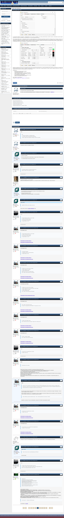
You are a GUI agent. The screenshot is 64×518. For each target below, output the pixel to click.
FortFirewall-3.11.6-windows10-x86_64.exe (26, 417)
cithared (24, 142)
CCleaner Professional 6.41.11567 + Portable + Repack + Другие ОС (5, 34)
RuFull (24, 164)
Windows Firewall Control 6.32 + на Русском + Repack (20, 105)
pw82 (24, 129)
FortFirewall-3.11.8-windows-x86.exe (25, 325)
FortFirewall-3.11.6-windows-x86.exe (25, 416)
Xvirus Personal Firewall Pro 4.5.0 (18, 100)
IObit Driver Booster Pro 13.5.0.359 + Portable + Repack (5, 41)
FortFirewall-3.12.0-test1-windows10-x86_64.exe (27, 295)
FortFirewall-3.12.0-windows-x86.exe (25, 276)
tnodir (25, 153)
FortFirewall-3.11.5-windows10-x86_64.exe (26, 433)
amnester (24, 245)
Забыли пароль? (3, 20)
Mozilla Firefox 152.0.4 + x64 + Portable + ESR (5, 26)
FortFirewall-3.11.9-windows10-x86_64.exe (26, 311)
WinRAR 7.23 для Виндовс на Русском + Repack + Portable (5, 32)
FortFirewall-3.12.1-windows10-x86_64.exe (26, 259)
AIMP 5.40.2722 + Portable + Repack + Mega (5, 38)
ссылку (27, 503)
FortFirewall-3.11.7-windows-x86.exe (25, 341)
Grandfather (25, 177)
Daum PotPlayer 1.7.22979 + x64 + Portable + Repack (5, 36)
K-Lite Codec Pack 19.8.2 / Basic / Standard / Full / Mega (5, 40)
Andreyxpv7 (25, 474)
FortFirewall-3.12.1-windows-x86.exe (25, 257)
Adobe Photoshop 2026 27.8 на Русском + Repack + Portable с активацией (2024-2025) (5, 28)
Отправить (17, 122)
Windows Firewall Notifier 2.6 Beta (18, 104)
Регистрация (8, 20)
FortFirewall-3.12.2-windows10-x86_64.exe (26, 242)
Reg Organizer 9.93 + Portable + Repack (5, 43)
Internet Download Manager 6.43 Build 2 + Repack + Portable (5, 30)
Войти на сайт (6, 16)
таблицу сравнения (31, 208)
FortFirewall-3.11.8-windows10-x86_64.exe (26, 327)
